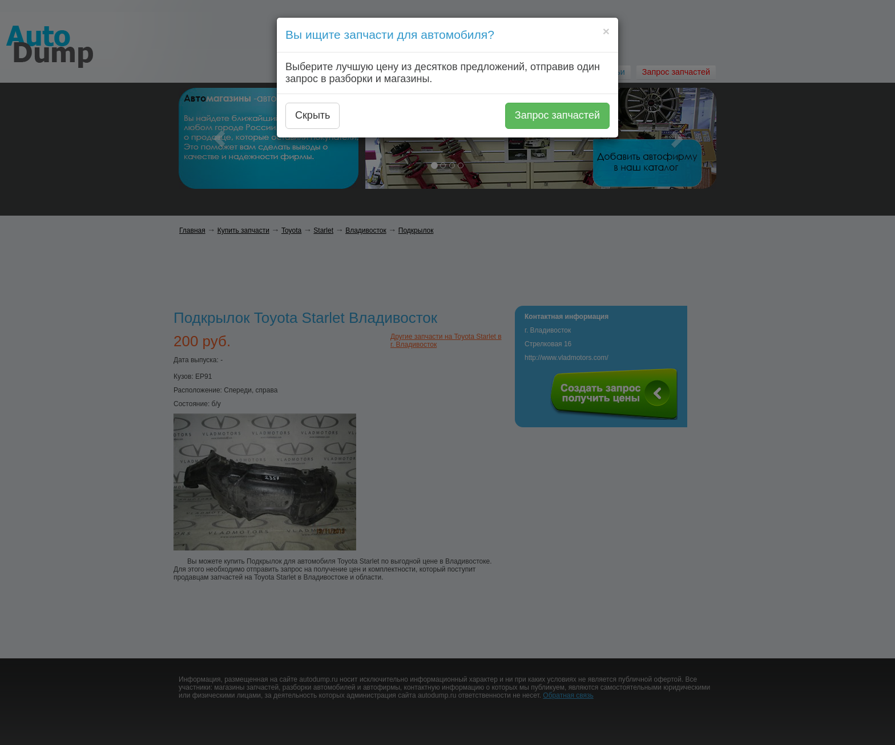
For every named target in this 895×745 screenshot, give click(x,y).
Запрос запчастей (557, 115)
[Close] (606, 31)
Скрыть (312, 115)
